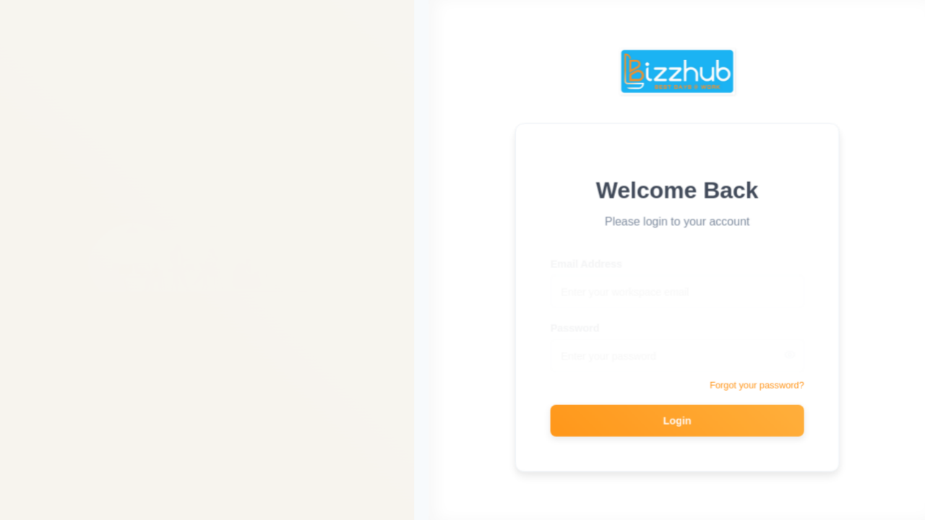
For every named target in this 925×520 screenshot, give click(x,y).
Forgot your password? (759, 384)
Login (680, 419)
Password (578, 323)
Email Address (589, 258)
